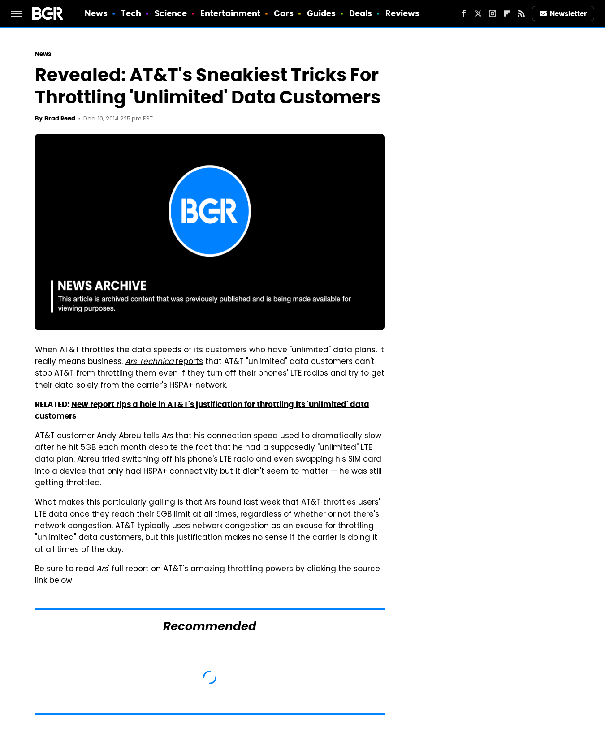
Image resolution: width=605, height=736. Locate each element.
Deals (360, 13)
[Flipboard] (506, 13)
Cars (284, 13)
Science (171, 13)
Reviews (402, 13)
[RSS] (521, 13)
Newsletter (563, 13)
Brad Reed (59, 118)
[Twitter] (478, 13)
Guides (321, 13)
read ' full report (112, 569)
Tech (131, 13)
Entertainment (230, 13)
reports (164, 362)
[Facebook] (463, 13)
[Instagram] (492, 13)
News (96, 13)
